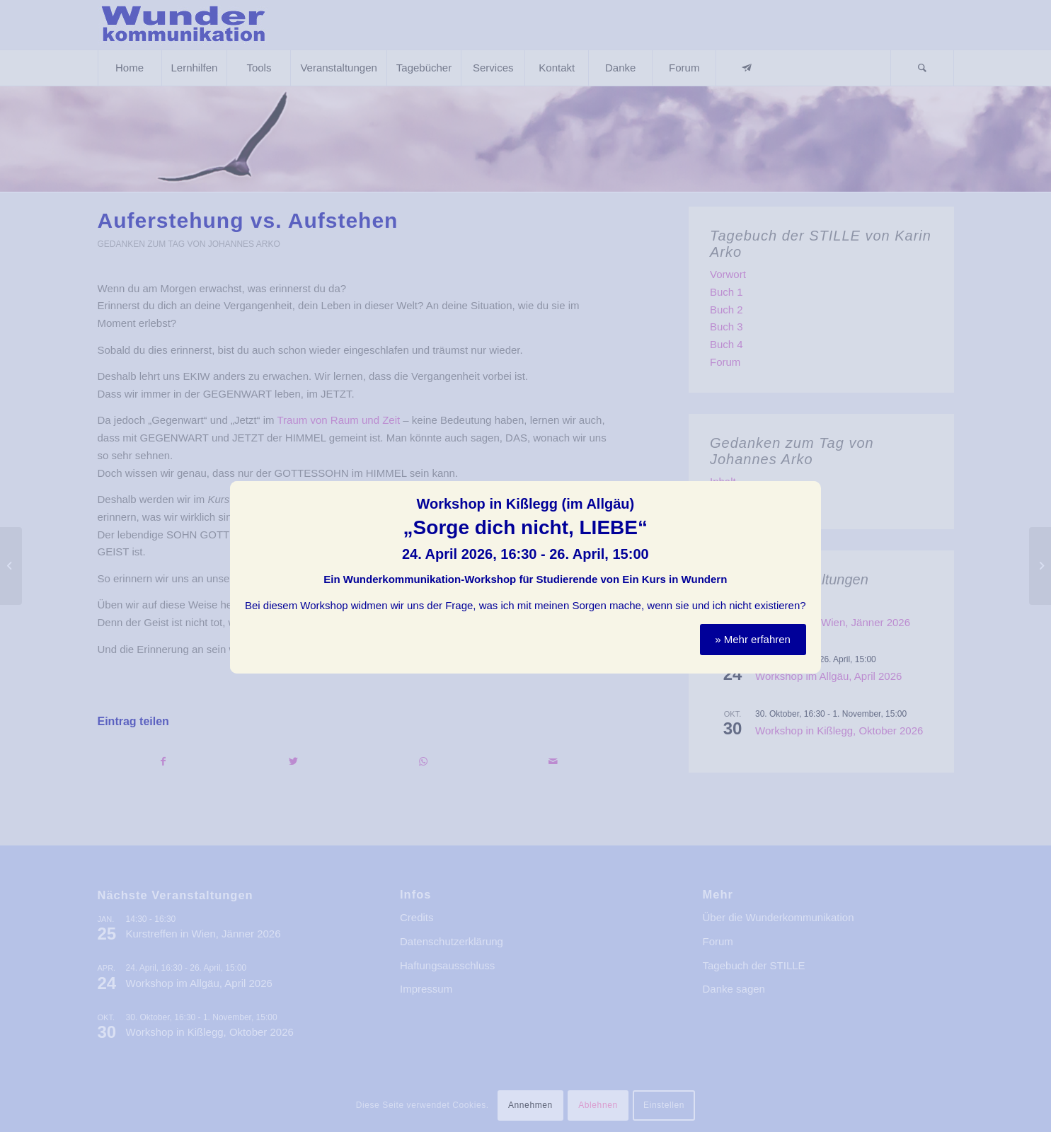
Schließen (811, 485)
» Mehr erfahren (753, 634)
